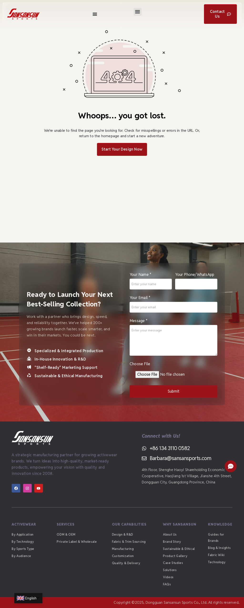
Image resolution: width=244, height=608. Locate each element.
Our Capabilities (129, 524)
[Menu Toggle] (94, 14)
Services (66, 524)
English (32, 598)
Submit (173, 394)
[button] (138, 12)
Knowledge (220, 524)
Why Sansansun (179, 524)
